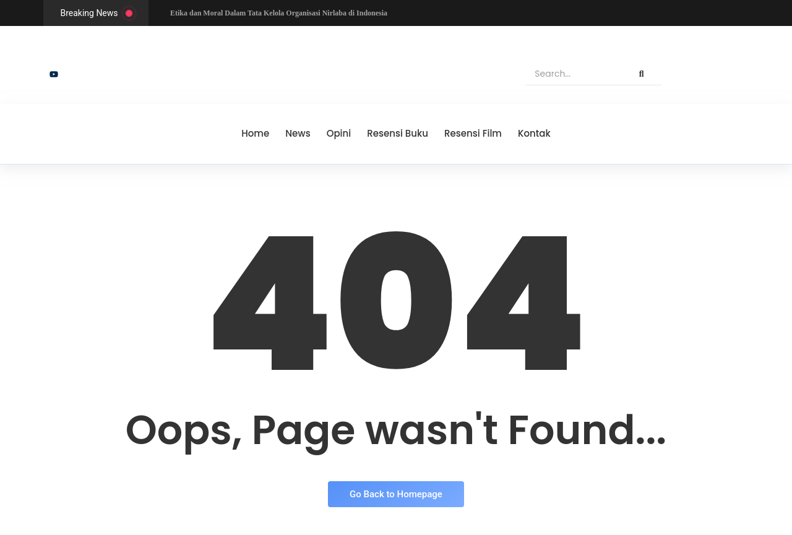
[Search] (573, 74)
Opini (339, 133)
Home (255, 133)
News (297, 133)
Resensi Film (473, 133)
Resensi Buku (397, 133)
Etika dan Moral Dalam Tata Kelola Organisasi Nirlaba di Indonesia (278, 13)
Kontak (534, 133)
